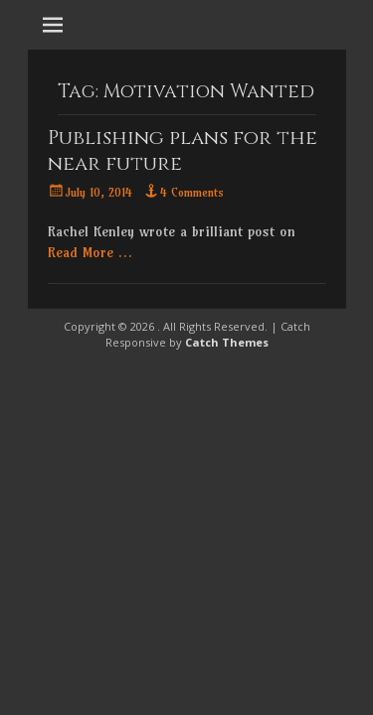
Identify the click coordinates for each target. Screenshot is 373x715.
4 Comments (192, 192)
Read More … (90, 252)
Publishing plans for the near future (182, 150)
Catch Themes (227, 342)
